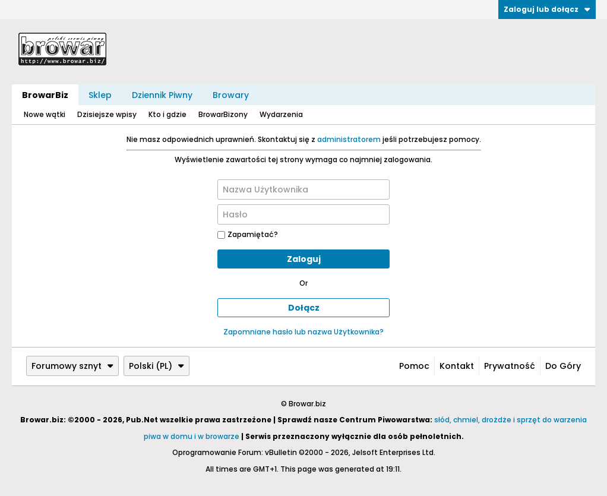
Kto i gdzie (167, 114)
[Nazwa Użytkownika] (303, 189)
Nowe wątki (44, 114)
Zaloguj (304, 259)
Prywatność (509, 366)
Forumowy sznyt (72, 366)
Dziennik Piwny (162, 95)
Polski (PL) (156, 366)
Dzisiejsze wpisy (107, 114)
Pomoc (414, 366)
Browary (231, 95)
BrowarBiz (45, 95)
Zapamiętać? (247, 234)
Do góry (563, 366)
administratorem (349, 139)
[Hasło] (303, 214)
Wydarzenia (281, 114)
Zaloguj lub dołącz (547, 9)
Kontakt (457, 366)
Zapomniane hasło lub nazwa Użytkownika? (303, 332)
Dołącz (304, 308)
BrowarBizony (223, 114)
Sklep (100, 95)
